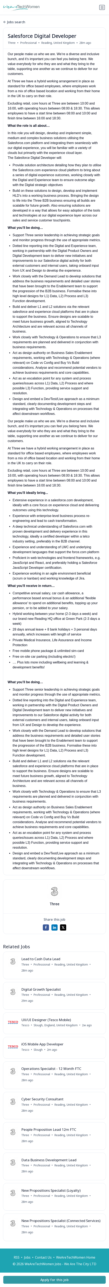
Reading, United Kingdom (58, 43)
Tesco (25, 1025)
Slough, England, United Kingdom (56, 1025)
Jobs (27, 1257)
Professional (28, 43)
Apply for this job (54, 1280)
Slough (38, 1050)
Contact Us (43, 1257)
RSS (16, 1257)
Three (12, 43)
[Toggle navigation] (102, 7)
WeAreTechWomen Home (75, 1257)
